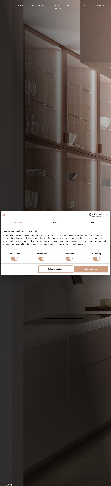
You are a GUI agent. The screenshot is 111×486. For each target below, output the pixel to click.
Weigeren (20, 269)
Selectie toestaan (55, 269)
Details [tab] (55, 222)
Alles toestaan (90, 269)
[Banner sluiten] (107, 215)
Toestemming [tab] (19, 222)
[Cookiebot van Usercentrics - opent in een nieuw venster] (91, 215)
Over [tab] (92, 222)
